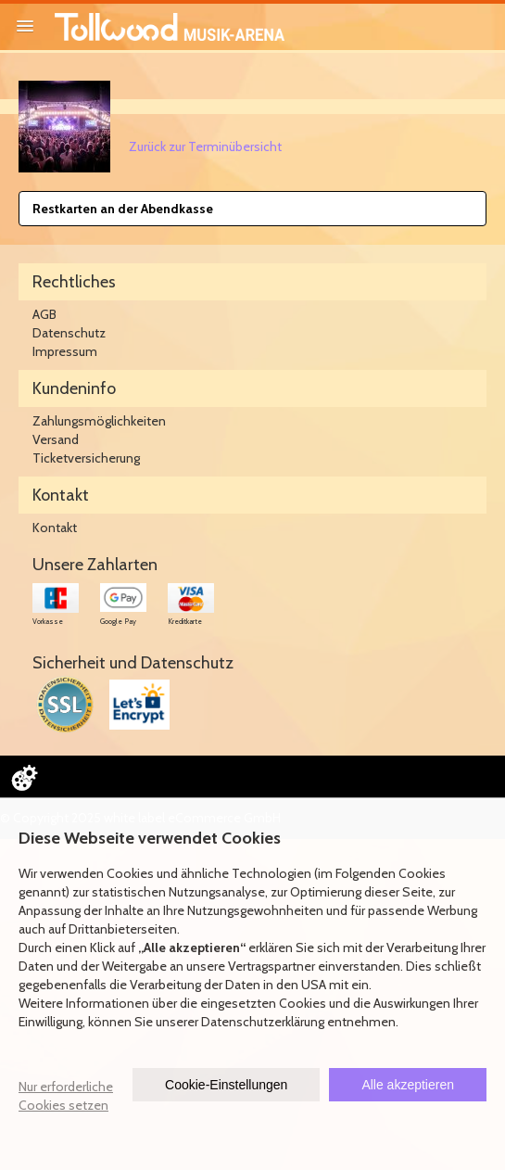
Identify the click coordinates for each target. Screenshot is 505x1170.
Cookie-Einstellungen (226, 1084)
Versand (55, 439)
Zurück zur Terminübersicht (205, 146)
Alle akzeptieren (407, 1084)
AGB (44, 314)
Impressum (64, 351)
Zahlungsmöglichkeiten (99, 421)
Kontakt (54, 527)
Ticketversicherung (86, 458)
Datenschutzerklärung (262, 1021)
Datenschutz (69, 332)
